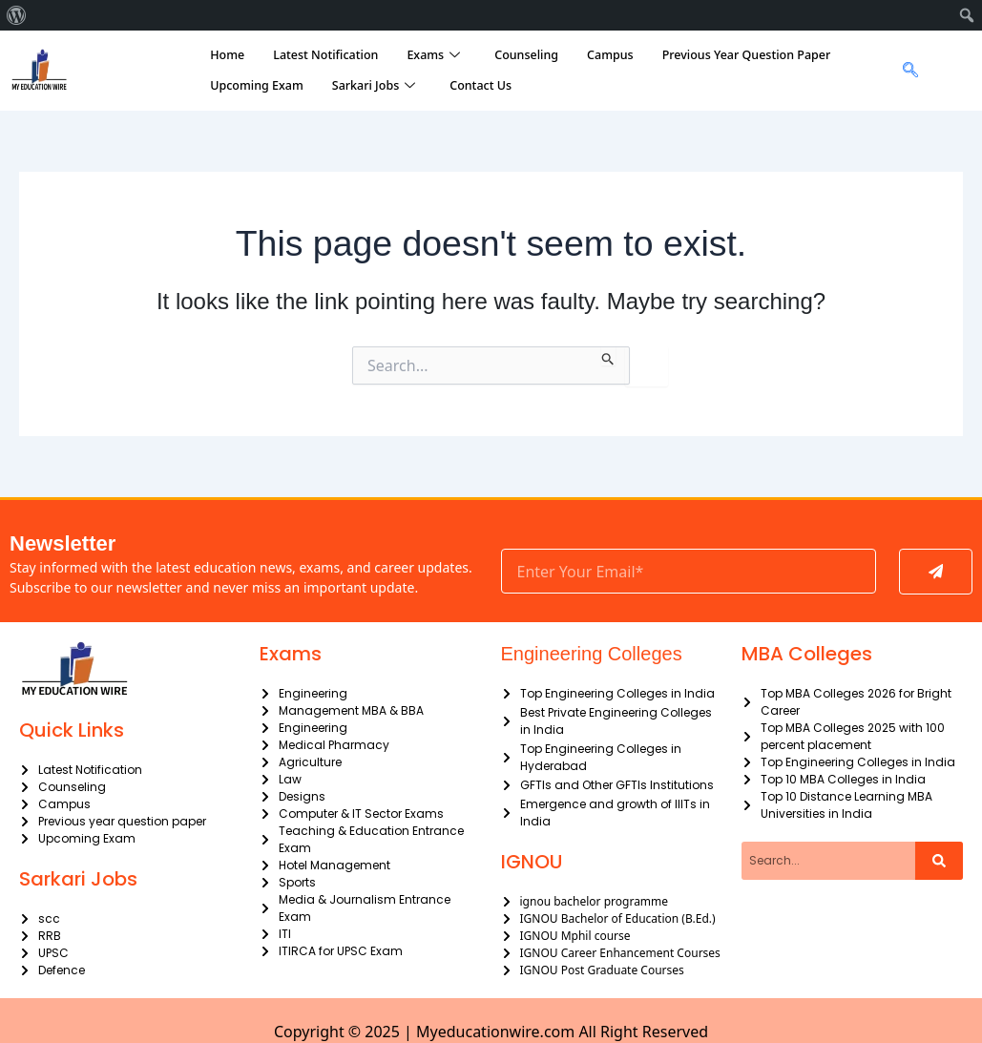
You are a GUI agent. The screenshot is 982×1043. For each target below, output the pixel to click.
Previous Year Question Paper (746, 55)
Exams (433, 55)
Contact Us (480, 85)
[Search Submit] (608, 355)
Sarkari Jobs (373, 85)
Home (227, 55)
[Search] (939, 861)
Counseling (526, 55)
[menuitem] (16, 15)
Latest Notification (325, 55)
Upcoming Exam (256, 85)
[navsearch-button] (905, 71)
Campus (610, 55)
